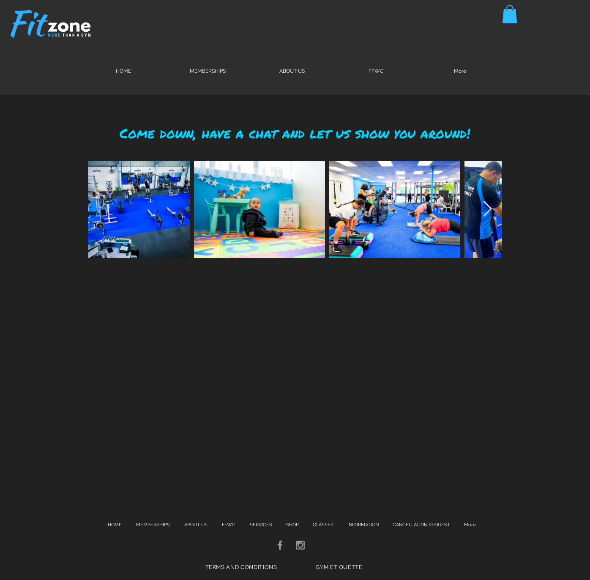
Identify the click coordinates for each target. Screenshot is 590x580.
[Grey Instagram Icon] (300, 545)
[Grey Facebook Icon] (280, 545)
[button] (509, 14)
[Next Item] (487, 209)
